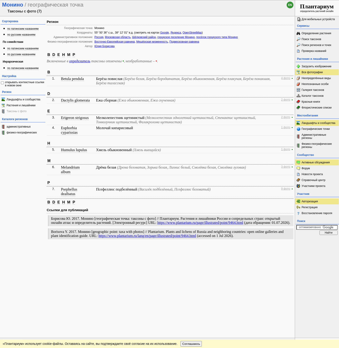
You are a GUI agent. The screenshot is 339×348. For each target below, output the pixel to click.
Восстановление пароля (317, 213)
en (290, 5)
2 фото (285, 99)
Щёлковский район (144, 37)
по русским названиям (21, 34)
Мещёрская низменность (152, 41)
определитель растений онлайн (317, 7)
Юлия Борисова (104, 46)
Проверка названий (314, 51)
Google (164, 32)
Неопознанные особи (315, 84)
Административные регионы (314, 136)
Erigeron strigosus (75, 118)
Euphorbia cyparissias (69, 130)
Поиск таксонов (311, 39)
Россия (98, 37)
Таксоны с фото (17, 111)
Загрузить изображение (317, 66)
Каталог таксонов (313, 95)
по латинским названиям (23, 28)
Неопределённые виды (316, 78)
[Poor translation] (16, 284)
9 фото (285, 188)
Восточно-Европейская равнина (114, 41)
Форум (306, 168)
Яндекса (176, 32)
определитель (79, 61)
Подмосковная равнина (184, 41)
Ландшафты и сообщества (23, 99)
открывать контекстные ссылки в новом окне (24, 84)
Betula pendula (72, 79)
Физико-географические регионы (317, 145)
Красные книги (311, 101)
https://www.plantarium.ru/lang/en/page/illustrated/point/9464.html (147, 236)
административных (19, 126)
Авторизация (310, 201)
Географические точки (316, 128)
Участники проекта (313, 186)
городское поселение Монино (176, 37)
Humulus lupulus (74, 150)
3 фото (285, 166)
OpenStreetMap (192, 32)
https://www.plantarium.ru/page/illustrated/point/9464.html (200, 223)
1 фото (285, 127)
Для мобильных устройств (318, 19)
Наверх (288, 251)
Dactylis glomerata (75, 100)
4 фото (285, 78)
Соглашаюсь (191, 260)
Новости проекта (312, 174)
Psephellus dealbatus (69, 191)
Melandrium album (70, 169)
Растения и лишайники (21, 105)
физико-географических (22, 132)
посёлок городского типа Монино (217, 37)
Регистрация (309, 207)
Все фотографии (312, 72)
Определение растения (316, 33)
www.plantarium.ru (317, 251)
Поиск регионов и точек (316, 45)
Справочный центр (313, 180)
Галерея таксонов (313, 90)
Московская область (118, 37)
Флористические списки (317, 107)
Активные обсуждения (316, 162)
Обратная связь (34, 251)
